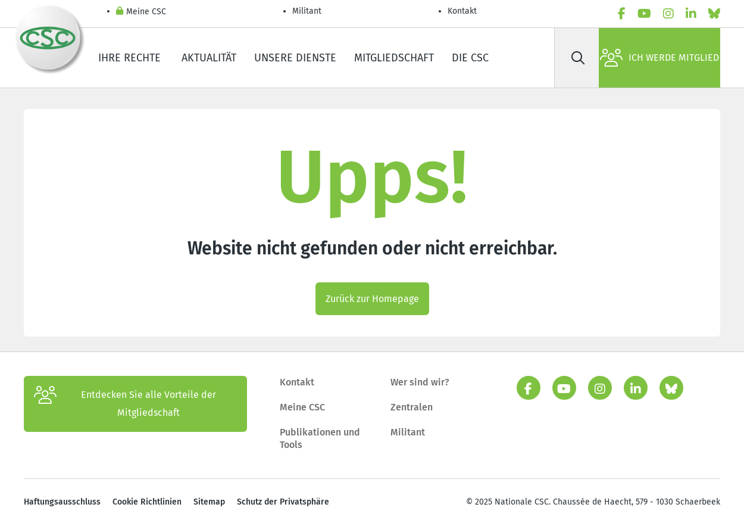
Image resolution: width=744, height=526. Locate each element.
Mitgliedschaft (394, 57)
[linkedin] (691, 13)
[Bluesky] (714, 13)
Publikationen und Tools (320, 439)
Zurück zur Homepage (372, 298)
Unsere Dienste (295, 57)
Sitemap (209, 502)
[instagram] (668, 13)
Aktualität (209, 57)
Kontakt (463, 11)
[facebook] (622, 13)
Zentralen (411, 407)
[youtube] (644, 13)
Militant (306, 11)
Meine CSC (141, 12)
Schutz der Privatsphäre (283, 502)
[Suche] (578, 58)
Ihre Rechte (131, 57)
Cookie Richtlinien (147, 502)
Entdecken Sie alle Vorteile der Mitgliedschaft (125, 404)
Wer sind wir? (419, 382)
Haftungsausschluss (62, 502)
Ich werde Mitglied (659, 58)
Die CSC (470, 57)
